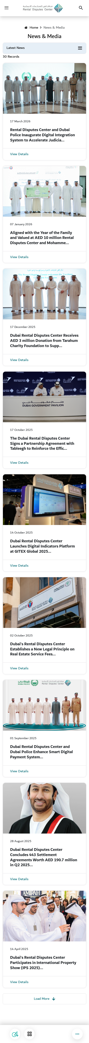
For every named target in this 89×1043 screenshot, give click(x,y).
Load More (44, 999)
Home (31, 27)
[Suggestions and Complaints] (15, 1034)
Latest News (16, 48)
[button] (77, 1034)
